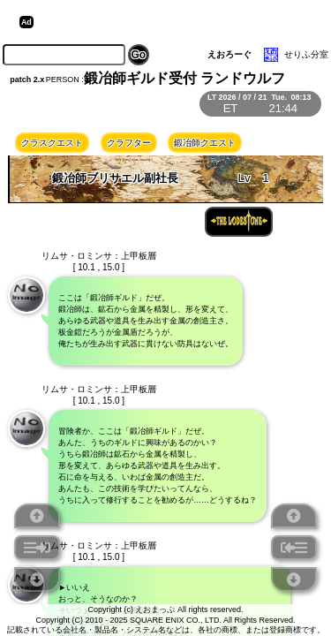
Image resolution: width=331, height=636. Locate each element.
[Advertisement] (175, 22)
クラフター (129, 143)
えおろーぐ (229, 54)
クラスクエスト (52, 143)
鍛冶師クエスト (205, 143)
